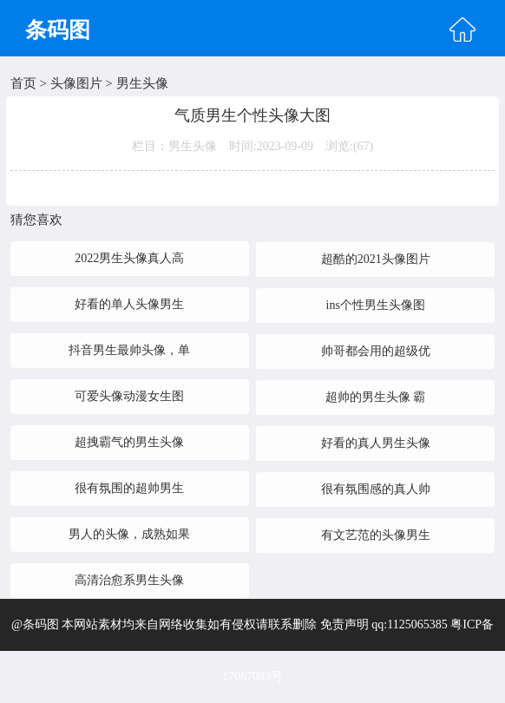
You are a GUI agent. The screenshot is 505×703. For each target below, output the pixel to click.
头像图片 (76, 83)
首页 (23, 83)
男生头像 (142, 83)
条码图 (57, 30)
